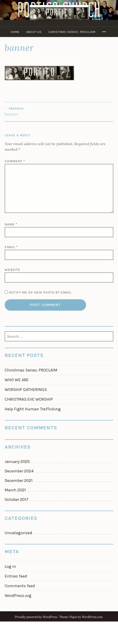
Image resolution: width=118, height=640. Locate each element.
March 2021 (15, 490)
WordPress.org (18, 595)
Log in (10, 566)
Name (11, 224)
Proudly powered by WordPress (36, 617)
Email (11, 247)
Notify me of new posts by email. (40, 292)
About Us (34, 32)
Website (12, 270)
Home (15, 32)
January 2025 (17, 461)
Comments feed (20, 585)
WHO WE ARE (17, 379)
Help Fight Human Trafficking (33, 409)
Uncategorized (18, 532)
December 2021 (19, 480)
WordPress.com (92, 617)
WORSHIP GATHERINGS (26, 389)
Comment (15, 161)
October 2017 (16, 499)
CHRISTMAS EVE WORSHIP (29, 399)
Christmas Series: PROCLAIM (71, 32)
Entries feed (16, 576)
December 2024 (19, 471)
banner (59, 112)
